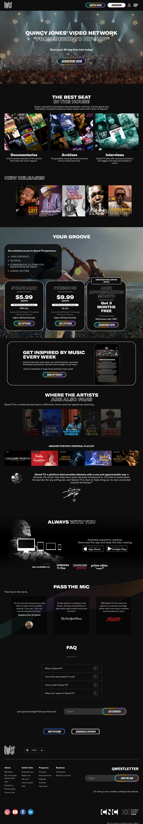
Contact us (8, 785)
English (34, 750)
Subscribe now (28, 772)
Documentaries (45, 775)
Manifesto (8, 772)
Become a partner (63, 775)
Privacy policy (10, 789)
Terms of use (9, 792)
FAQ (23, 786)
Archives (42, 782)
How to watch (27, 782)
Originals (42, 779)
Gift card (25, 779)
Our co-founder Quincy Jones (10, 776)
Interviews (43, 786)
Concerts (42, 772)
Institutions (60, 772)
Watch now (26, 775)
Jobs (6, 782)
